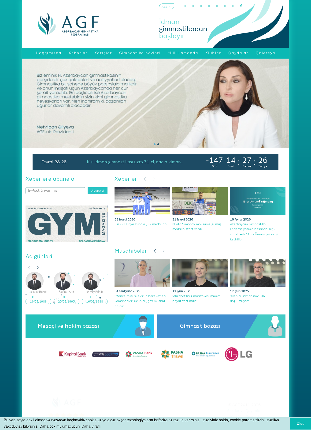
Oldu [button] (300, 424)
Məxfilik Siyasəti (244, 417)
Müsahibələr (131, 251)
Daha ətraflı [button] (91, 426)
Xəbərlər (126, 179)
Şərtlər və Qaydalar (244, 411)
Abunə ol (97, 190)
